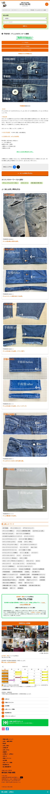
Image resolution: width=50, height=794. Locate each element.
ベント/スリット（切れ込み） (10, 558)
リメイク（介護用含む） (9, 566)
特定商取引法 (8, 712)
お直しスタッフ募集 (10, 709)
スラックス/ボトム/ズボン (9, 541)
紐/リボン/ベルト (29, 582)
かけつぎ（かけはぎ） (8, 533)
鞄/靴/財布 (20, 588)
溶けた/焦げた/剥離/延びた (9, 582)
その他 (20, 541)
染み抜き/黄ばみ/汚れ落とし (10, 580)
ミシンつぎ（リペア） (19, 563)
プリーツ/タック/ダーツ (8, 555)
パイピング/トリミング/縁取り (10, 552)
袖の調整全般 (23, 585)
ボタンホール (25, 183)
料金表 (4, 743)
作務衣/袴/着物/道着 (17, 571)
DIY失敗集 (5, 528)
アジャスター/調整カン (8, 530)
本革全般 (42, 577)
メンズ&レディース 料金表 (25, 50)
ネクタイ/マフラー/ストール (10, 550)
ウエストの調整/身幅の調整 (23, 530)
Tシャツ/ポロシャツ (16, 528)
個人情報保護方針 (7, 766)
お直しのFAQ (6, 749)
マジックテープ (7, 563)
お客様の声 (5, 747)
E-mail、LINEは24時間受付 (9, 662)
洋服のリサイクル (9, 702)
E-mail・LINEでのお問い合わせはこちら (11, 782)
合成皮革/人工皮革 (25, 574)
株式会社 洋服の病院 (25, 4)
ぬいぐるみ (34, 547)
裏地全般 (5, 588)
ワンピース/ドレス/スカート (10, 569)
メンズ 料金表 (25, 42)
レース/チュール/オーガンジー (25, 566)
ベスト (19, 555)
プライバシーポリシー (10, 716)
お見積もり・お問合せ (8, 754)
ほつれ (38, 560)
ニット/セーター (24, 547)
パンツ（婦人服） (25, 552)
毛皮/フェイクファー (32, 580)
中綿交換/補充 (6, 571)
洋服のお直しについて (8, 739)
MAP (21, 777)
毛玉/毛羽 (22, 580)
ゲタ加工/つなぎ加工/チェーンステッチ (12, 536)
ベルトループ (27, 555)
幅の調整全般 (28, 577)
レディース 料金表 (25, 46)
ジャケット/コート (29, 536)
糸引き (20, 582)
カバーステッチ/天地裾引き (23, 533)
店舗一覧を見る (44, 653)
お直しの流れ (6, 745)
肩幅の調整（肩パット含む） (10, 585)
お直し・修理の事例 (12, 10)
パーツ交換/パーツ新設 (25, 550)
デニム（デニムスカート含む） (23, 10)
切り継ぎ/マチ (36, 571)
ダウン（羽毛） (28, 541)
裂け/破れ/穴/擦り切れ (37, 183)
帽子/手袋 (19, 577)
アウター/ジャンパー (29, 528)
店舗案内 (5, 752)
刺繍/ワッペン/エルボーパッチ (10, 574)
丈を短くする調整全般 (25, 569)
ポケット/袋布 (23, 558)
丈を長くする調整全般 (38, 569)
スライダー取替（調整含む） (26, 539)
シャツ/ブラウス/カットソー (10, 539)
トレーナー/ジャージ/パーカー (10, 547)
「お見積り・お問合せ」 (36, 612)
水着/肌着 (42, 580)
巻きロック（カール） (8, 577)
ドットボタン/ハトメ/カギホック (29, 544)
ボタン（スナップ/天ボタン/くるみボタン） (13, 560)
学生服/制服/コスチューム (39, 574)
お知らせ (7, 699)
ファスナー (35, 552)
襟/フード (13, 588)
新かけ (35, 577)
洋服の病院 (5, 10)
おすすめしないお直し (38, 530)
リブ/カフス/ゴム (32, 563)
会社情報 (7, 705)
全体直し (27, 571)
